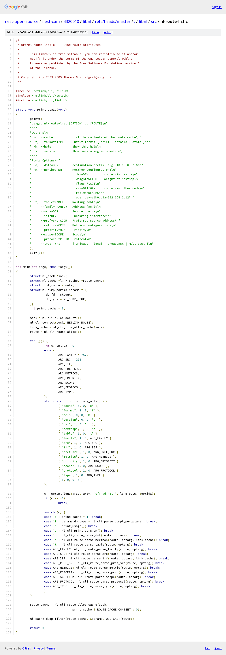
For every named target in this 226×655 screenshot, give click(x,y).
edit (107, 32)
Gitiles (26, 648)
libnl (87, 21)
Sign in (217, 7)
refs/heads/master (112, 21)
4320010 (71, 21)
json (218, 648)
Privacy (39, 648)
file (95, 32)
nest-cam (51, 21)
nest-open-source (21, 21)
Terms (51, 648)
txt (207, 648)
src (154, 21)
